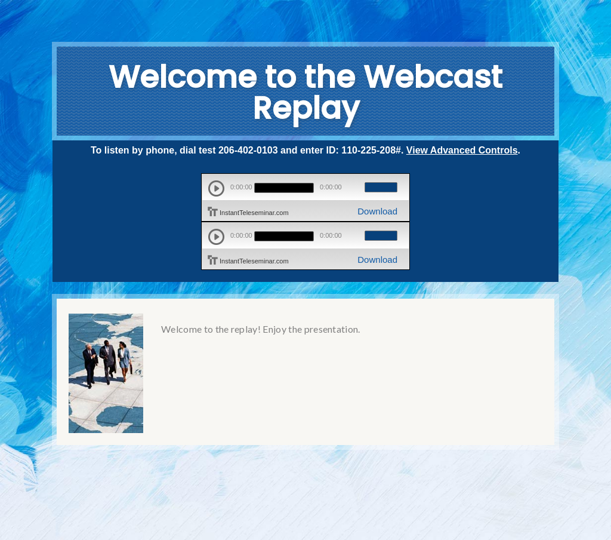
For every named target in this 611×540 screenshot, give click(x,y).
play (216, 188)
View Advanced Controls (462, 150)
